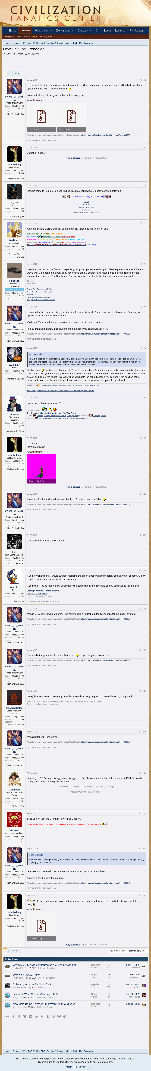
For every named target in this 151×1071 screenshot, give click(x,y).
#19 (144, 849)
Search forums (23, 36)
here (49, 596)
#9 (145, 438)
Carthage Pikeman (50, 416)
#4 (145, 223)
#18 (144, 813)
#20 (144, 895)
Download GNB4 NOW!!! (52, 385)
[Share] (141, 80)
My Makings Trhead (93, 385)
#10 (144, 494)
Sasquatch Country (15, 724)
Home (12, 30)
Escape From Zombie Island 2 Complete (40, 292)
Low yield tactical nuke (26, 974)
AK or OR (20, 563)
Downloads (63, 30)
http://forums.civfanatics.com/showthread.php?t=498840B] (105, 135)
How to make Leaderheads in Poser (50, 418)
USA (22, 298)
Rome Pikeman (61, 416)
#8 (145, 398)
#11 (144, 535)
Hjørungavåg (18, 601)
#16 (144, 732)
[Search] (136, 30)
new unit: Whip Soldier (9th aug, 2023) (36, 994)
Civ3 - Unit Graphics (46, 968)
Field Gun (40, 416)
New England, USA (15, 114)
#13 (144, 608)
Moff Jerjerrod (134, 997)
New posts (9, 36)
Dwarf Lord (96, 416)
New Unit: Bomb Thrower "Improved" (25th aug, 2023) (45, 1003)
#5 (145, 264)
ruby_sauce (18, 997)
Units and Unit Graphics (37, 593)
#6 (145, 307)
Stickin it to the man (15, 178)
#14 (144, 650)
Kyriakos (136, 987)
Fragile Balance (73, 158)
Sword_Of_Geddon (14, 54)
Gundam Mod (86, 210)
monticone (135, 1007)
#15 (144, 691)
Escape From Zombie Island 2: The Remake (41, 300)
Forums (25, 30)
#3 (145, 185)
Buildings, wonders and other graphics (43, 591)
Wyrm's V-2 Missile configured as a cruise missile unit (45, 965)
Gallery (83, 30)
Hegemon (30, 294)
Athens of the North (15, 431)
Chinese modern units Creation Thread (86, 212)
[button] (51, 30)
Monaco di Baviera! (15, 379)
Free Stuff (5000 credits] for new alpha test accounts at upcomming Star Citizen (60, 390)
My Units (86, 202)
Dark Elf (103, 416)
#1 (145, 80)
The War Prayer (69, 413)
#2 (145, 148)
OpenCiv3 (41, 988)
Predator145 (18, 968)
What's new (42, 30)
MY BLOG (86, 204)
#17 (144, 773)
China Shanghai (17, 216)
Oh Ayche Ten (18, 806)
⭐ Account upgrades (42, 36)
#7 (145, 348)
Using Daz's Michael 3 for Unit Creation (74, 418)
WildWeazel (18, 988)
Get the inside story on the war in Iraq (44, 413)
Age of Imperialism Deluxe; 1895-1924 (39, 297)
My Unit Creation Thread (86, 207)
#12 (144, 570)
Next (15, 73)
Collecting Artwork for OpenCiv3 (32, 984)
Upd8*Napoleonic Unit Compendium (71, 385)
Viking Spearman (72, 416)
